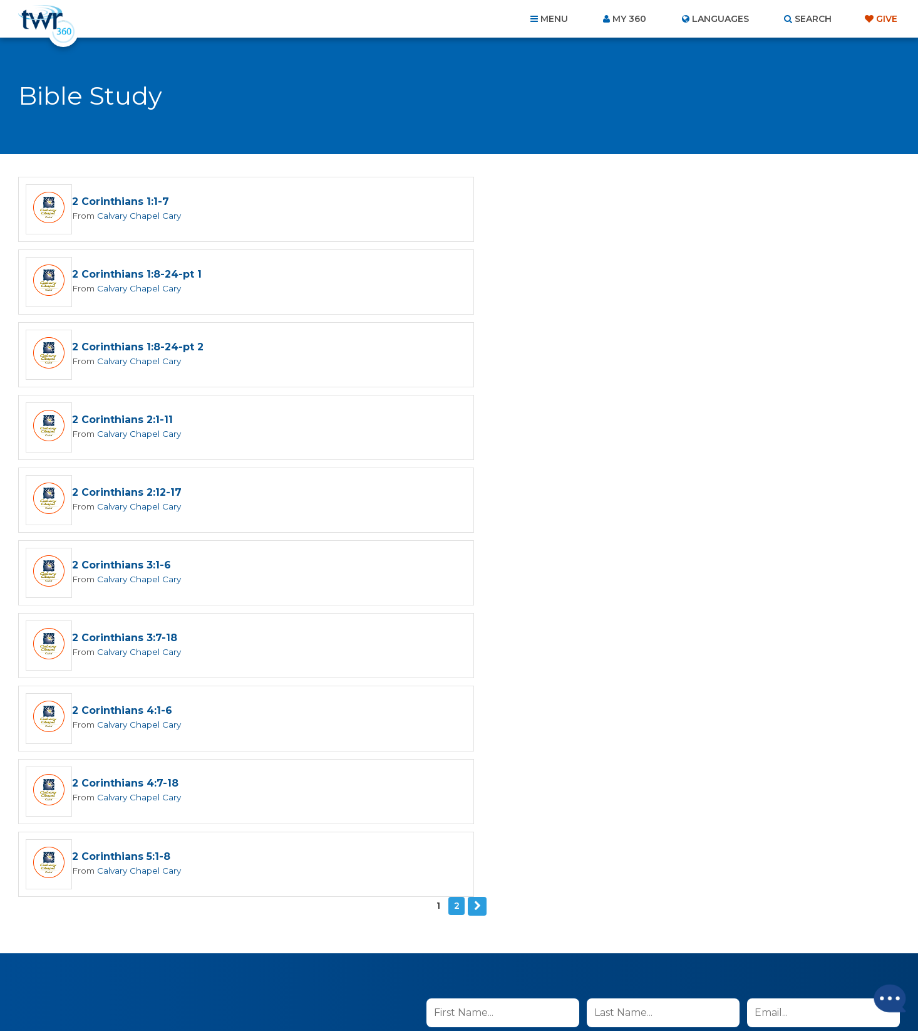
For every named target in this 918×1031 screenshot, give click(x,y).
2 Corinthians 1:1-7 (120, 202)
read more (602, 685)
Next (477, 545)
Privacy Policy (673, 748)
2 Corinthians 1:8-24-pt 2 (138, 275)
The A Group (550, 993)
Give (886, 18)
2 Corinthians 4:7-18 (125, 495)
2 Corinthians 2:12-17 (127, 349)
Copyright (601, 963)
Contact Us (352, 963)
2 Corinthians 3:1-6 (566, 349)
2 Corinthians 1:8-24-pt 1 (581, 202)
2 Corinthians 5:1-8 (566, 495)
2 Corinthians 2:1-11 (567, 275)
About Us (285, 963)
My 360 (629, 18)
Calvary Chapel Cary (137, 216)
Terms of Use (736, 748)
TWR (466, 993)
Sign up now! (469, 714)
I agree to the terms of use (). (530, 685)
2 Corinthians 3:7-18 (124, 422)
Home (231, 963)
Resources (673, 963)
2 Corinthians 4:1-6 (567, 422)
